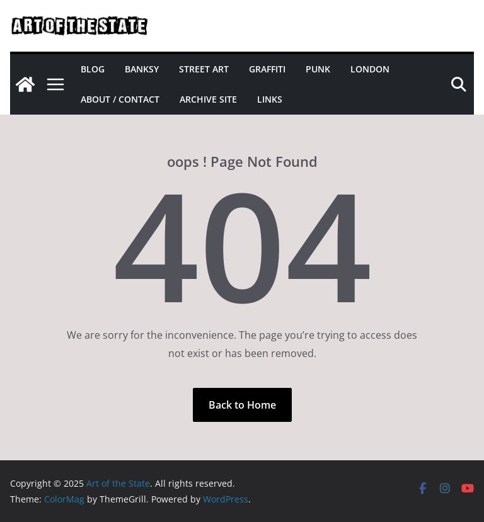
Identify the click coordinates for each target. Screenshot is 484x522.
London (369, 69)
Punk (318, 69)
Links (269, 99)
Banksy (142, 69)
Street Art (204, 69)
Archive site (208, 99)
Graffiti (267, 69)
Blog (93, 69)
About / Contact (120, 99)
